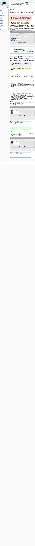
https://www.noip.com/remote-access (19, 104)
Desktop (2, 12)
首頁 (1, 18)
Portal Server (26, 3)
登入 (1, 21)
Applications (2, 13)
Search (1, 6)
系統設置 (2, 23)
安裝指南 (2, 20)
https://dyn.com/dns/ (18, 135)
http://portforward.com (25, 85)
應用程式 (2, 22)
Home (1, 10)
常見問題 (2, 25)
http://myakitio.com (16, 3)
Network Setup (27, 4)
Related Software (2, 15)
